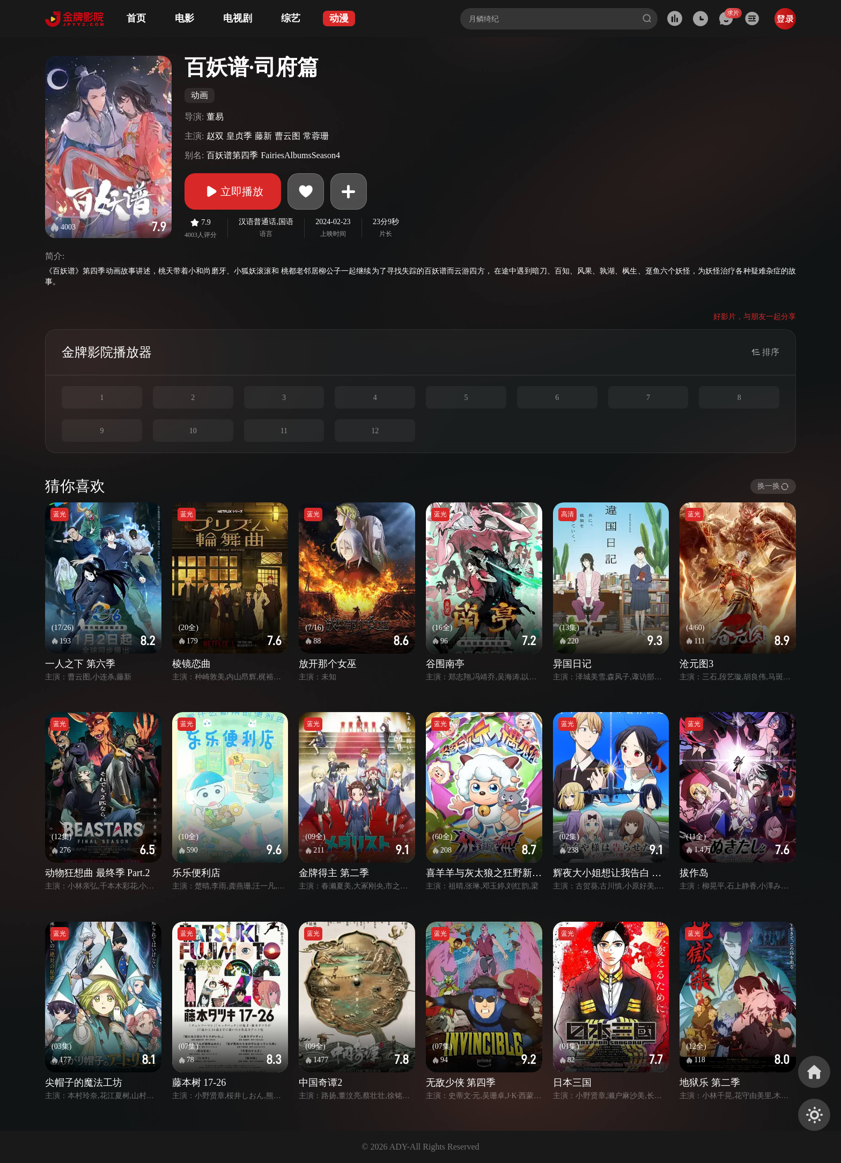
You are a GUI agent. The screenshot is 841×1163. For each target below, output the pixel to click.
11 (284, 431)
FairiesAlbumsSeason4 (300, 155)
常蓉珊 (316, 135)
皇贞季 (239, 135)
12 (375, 431)
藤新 (263, 135)
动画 (199, 95)
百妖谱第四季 (232, 155)
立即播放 (232, 191)
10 (193, 431)
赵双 (215, 135)
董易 (215, 116)
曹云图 (287, 135)
